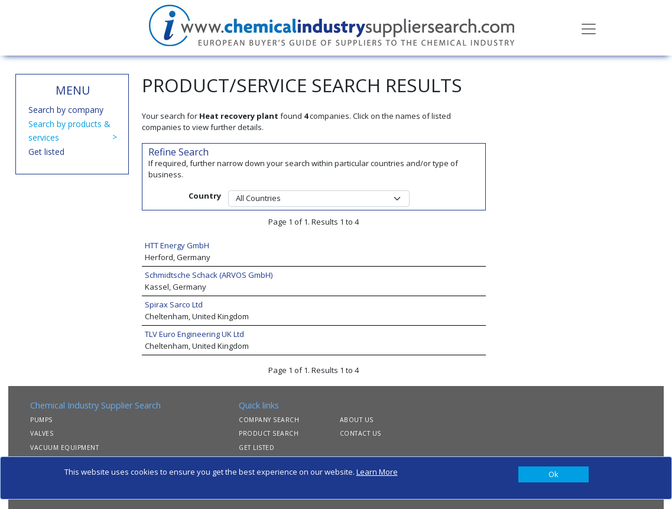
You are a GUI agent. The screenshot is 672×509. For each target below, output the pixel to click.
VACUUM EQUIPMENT (64, 447)
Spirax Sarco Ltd (174, 304)
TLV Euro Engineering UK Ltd (194, 334)
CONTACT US (360, 433)
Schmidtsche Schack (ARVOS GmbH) (208, 275)
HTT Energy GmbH (177, 245)
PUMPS (41, 420)
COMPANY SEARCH (269, 420)
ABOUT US (357, 420)
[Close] (553, 474)
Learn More (377, 471)
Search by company (65, 109)
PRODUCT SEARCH (268, 433)
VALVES (41, 433)
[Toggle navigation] (589, 28)
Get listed (46, 151)
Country (205, 195)
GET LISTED (256, 447)
